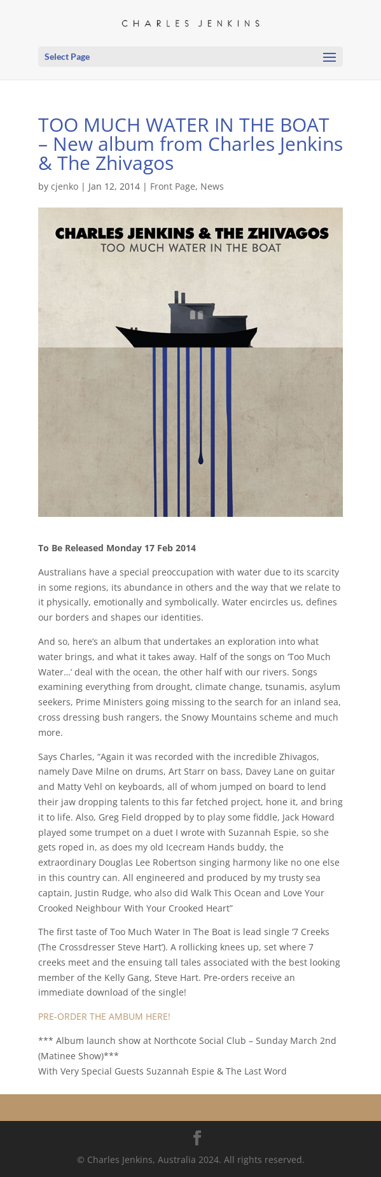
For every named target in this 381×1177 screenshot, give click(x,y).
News (212, 186)
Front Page (172, 186)
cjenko (64, 186)
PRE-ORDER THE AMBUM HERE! (104, 1016)
